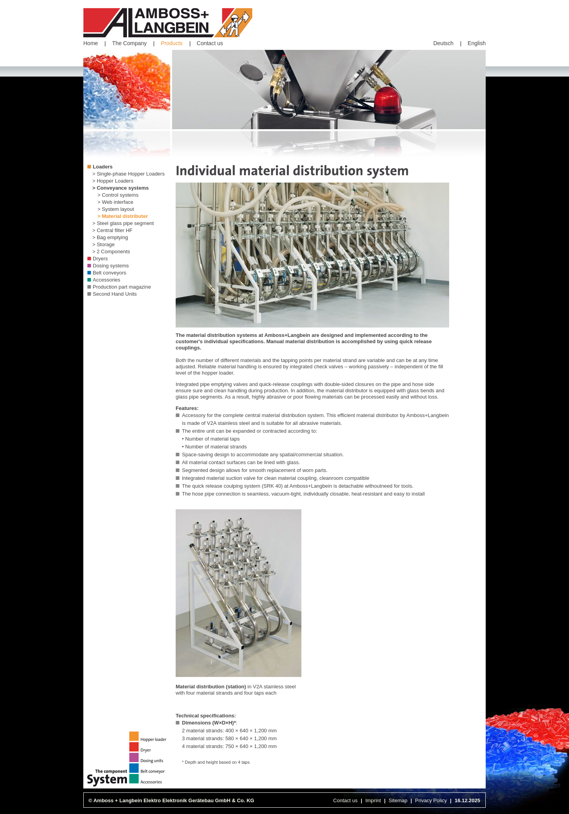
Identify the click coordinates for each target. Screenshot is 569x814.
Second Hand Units (115, 294)
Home (90, 43)
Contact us (210, 43)
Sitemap (398, 800)
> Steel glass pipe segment (123, 223)
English (477, 43)
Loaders (103, 167)
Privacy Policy (431, 800)
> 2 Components (111, 251)
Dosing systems (111, 266)
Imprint (373, 800)
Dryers (100, 259)
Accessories (106, 280)
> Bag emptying (110, 237)
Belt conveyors (109, 273)
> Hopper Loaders (112, 181)
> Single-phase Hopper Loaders (128, 174)
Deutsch (443, 43)
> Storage (103, 244)
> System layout (115, 209)
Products (171, 43)
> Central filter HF (112, 230)
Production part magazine (122, 287)
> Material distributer (122, 216)
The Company (129, 43)
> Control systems (117, 195)
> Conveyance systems (120, 188)
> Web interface (115, 202)
